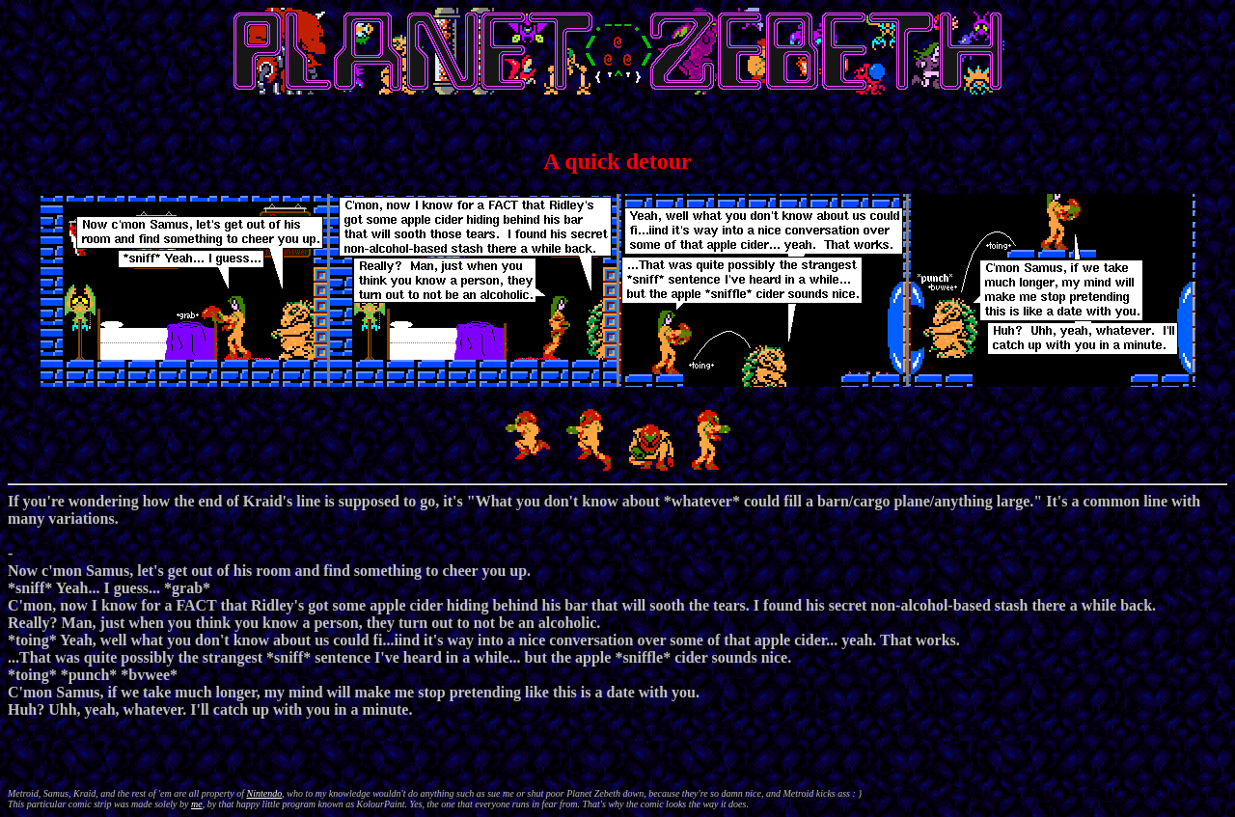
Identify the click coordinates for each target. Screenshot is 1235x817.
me (197, 804)
